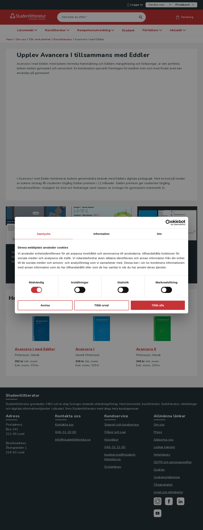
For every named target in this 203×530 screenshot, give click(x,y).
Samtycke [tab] (44, 233)
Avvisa (45, 305)
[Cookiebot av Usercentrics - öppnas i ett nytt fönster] (168, 222)
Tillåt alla (158, 305)
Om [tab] (159, 233)
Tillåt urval (101, 305)
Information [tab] (101, 233)
